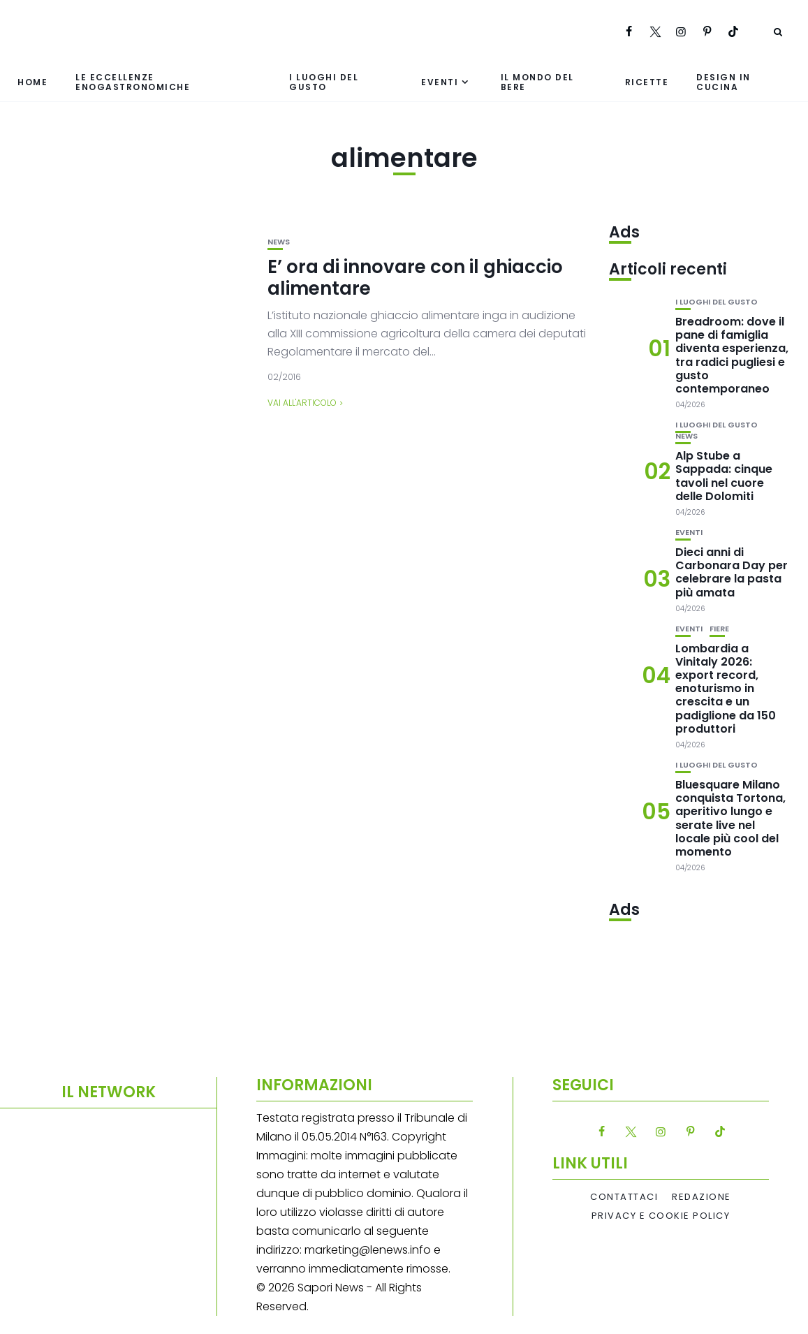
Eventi (439, 82)
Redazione (701, 1197)
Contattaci (624, 1197)
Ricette (647, 82)
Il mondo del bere (537, 81)
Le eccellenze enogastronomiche (132, 81)
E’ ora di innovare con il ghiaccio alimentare (415, 277)
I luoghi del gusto (323, 81)
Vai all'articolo (302, 403)
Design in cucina (723, 81)
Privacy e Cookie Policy (661, 1216)
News (278, 242)
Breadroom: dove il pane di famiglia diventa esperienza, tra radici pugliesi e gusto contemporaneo (731, 355)
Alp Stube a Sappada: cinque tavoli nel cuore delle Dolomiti (723, 476)
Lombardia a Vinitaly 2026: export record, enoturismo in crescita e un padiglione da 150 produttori (725, 688)
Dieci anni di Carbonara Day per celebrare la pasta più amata (731, 572)
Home (32, 82)
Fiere (719, 629)
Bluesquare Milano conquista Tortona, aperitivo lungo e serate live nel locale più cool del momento (730, 818)
